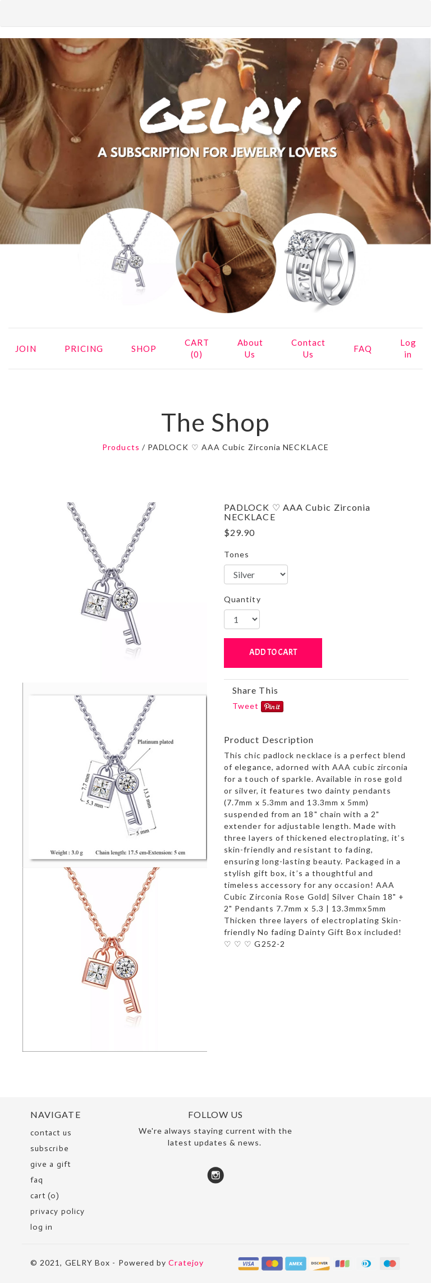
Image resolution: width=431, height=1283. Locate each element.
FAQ (363, 348)
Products (121, 447)
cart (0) (44, 1195)
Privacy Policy (57, 1211)
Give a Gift (50, 1164)
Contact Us (308, 348)
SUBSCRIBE (49, 1148)
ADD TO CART (273, 652)
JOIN (25, 348)
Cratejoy (186, 1262)
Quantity (242, 599)
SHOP (144, 348)
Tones (236, 554)
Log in (408, 348)
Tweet (245, 706)
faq (36, 1180)
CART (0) (197, 348)
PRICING (84, 348)
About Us (250, 348)
